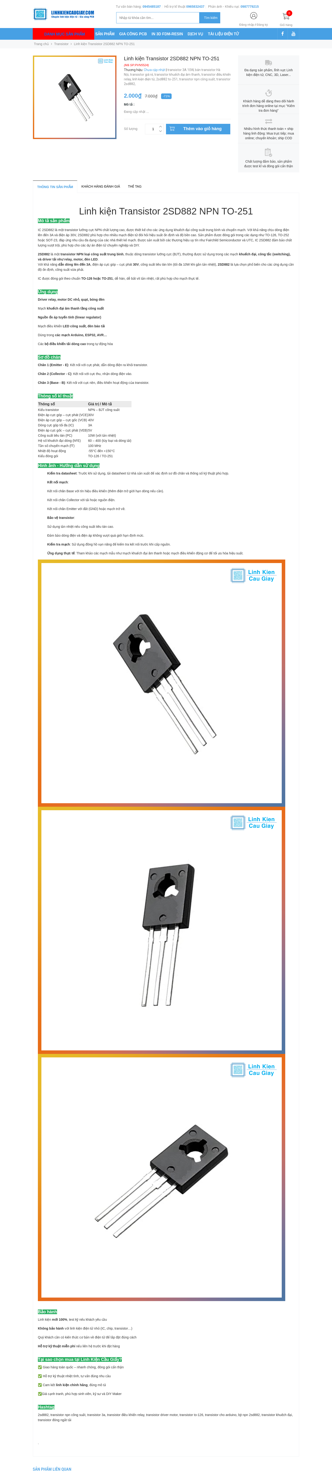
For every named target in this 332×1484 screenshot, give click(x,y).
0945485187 (152, 6)
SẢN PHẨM (105, 34)
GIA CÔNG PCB (133, 34)
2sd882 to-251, (167, 79)
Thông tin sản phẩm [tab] (55, 187)
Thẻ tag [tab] (134, 186)
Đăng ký (262, 24)
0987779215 (250, 6)
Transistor (61, 44)
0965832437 (195, 6)
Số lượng (130, 128)
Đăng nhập (246, 24)
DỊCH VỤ (195, 34)
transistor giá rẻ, (142, 74)
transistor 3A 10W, (181, 70)
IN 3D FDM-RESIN (167, 34)
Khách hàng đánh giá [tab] (100, 186)
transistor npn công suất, (197, 79)
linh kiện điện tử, (144, 79)
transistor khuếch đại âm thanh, (177, 74)
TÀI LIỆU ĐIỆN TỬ (223, 34)
